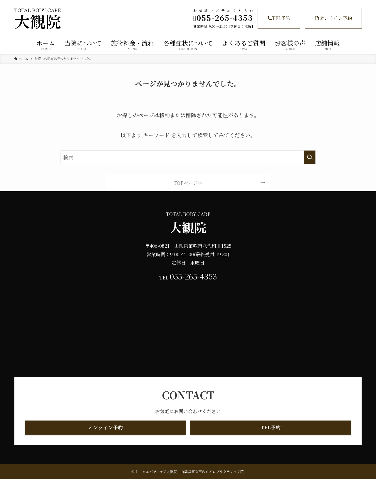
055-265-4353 (193, 276)
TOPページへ (188, 182)
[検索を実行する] (309, 157)
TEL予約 (279, 18)
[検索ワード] (188, 157)
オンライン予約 (333, 18)
